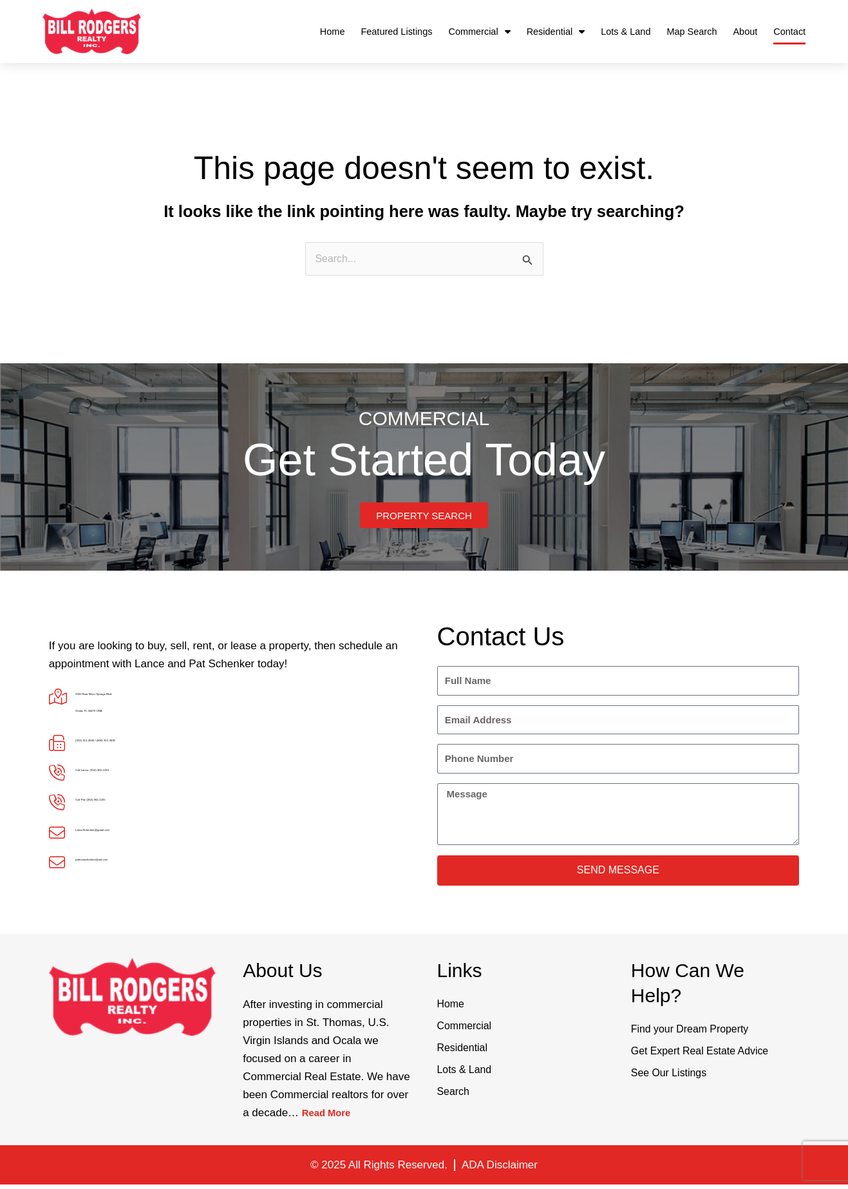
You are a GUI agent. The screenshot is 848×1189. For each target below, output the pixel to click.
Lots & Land (625, 31)
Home (332, 31)
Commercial (479, 32)
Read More (330, 1117)
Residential (556, 32)
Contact (789, 31)
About (745, 31)
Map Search (691, 31)
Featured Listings (396, 31)
